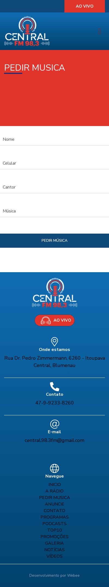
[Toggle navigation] (100, 31)
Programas (55, 517)
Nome (8, 139)
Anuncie (54, 504)
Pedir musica (54, 498)
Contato (54, 511)
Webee (73, 575)
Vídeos (54, 556)
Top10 (54, 530)
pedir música (54, 240)
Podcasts (54, 524)
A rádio (54, 491)
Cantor (9, 187)
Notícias (54, 550)
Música (9, 211)
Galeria (54, 543)
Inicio (54, 485)
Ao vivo (85, 6)
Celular (9, 163)
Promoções (54, 537)
